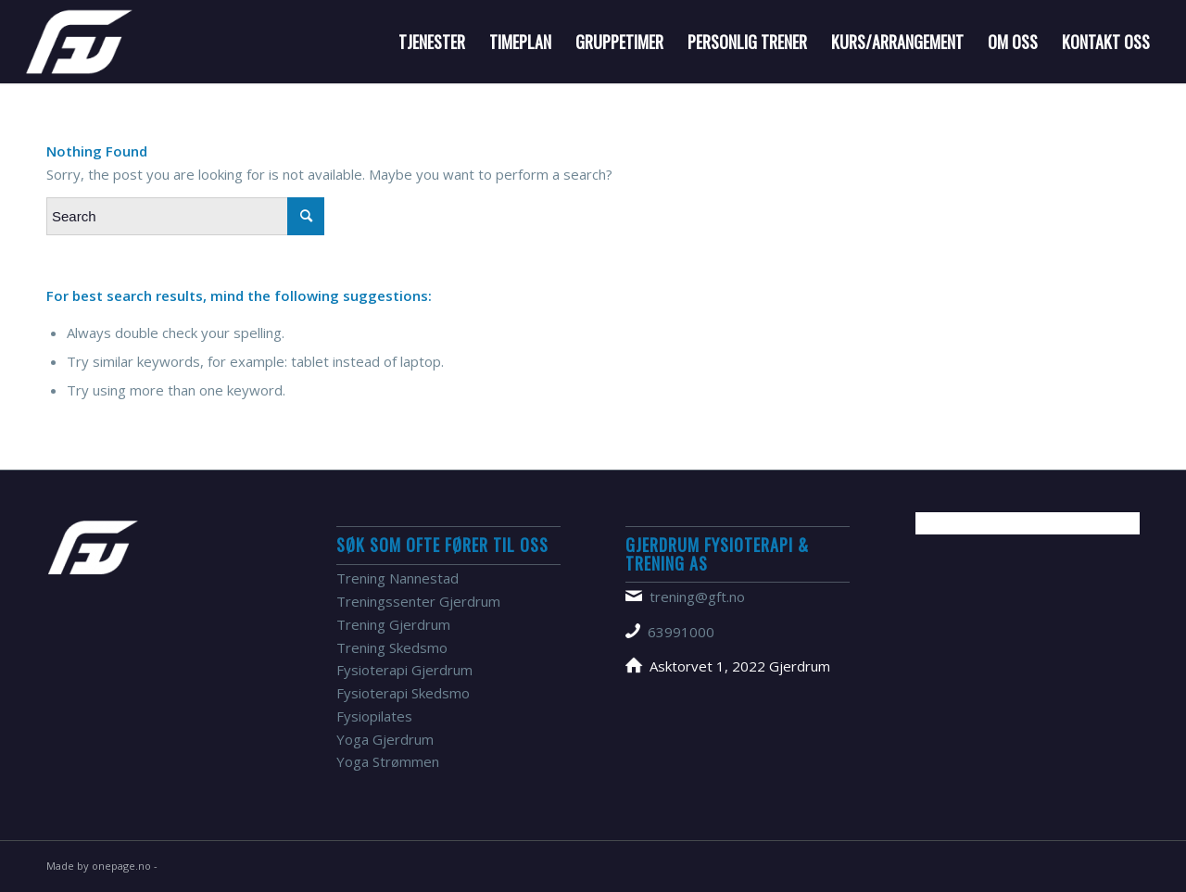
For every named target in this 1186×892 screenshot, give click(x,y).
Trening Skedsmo (392, 647)
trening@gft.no (697, 596)
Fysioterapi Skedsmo (403, 693)
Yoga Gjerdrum (385, 739)
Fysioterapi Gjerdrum (404, 669)
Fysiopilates (374, 716)
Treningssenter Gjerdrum (418, 601)
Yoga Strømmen (387, 761)
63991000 (681, 631)
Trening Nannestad (397, 578)
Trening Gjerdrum (393, 624)
